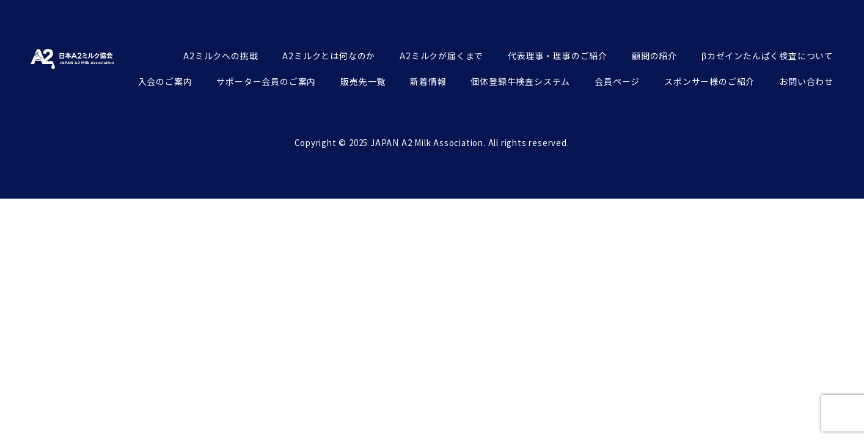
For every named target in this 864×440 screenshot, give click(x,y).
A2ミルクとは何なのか (328, 56)
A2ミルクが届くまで (441, 56)
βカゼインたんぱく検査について (767, 56)
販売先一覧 (363, 81)
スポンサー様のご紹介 (709, 81)
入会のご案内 (165, 81)
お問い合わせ (806, 81)
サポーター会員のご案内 (266, 81)
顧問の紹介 (654, 56)
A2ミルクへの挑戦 (220, 56)
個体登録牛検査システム (520, 81)
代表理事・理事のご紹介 (557, 56)
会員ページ (617, 81)
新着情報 (428, 81)
